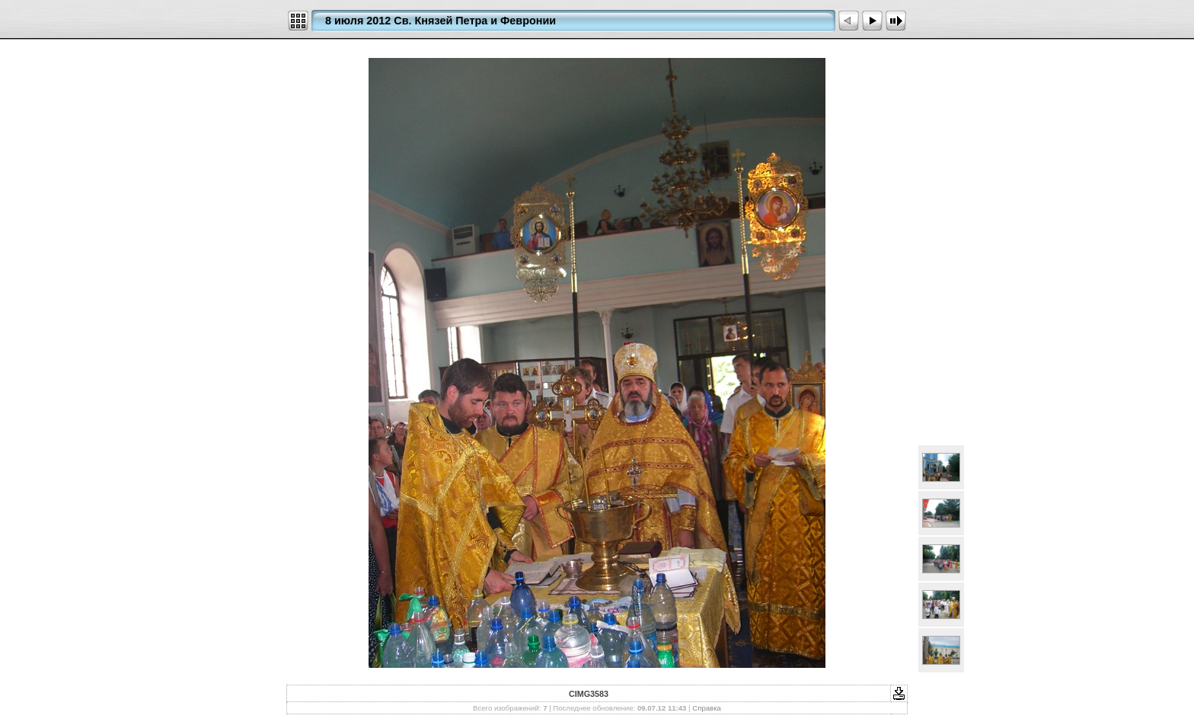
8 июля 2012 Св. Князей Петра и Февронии (440, 20)
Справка (706, 708)
